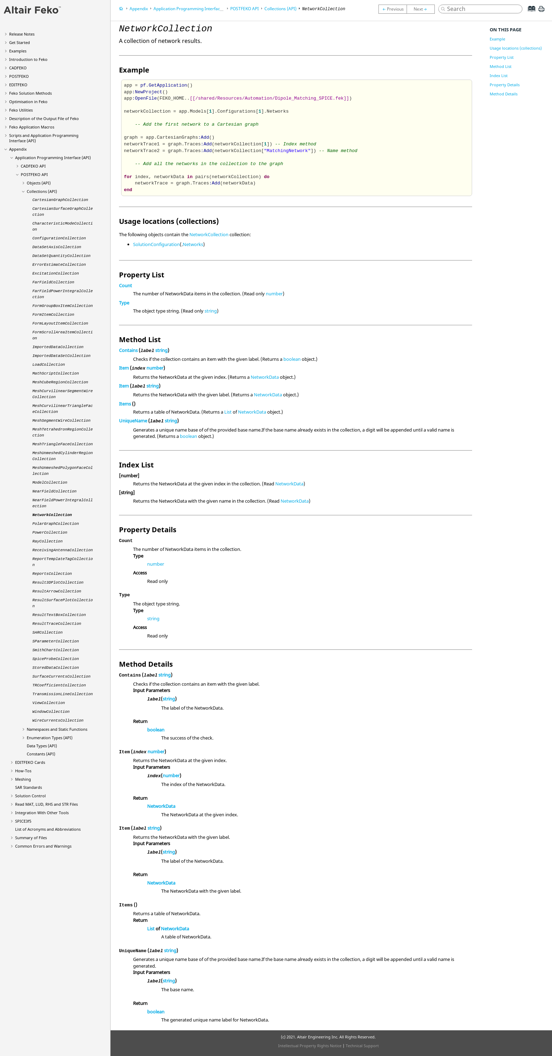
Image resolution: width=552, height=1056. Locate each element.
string (211, 311)
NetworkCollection (208, 234)
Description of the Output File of (44, 118)
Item (124, 368)
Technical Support (362, 1045)
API (33, 166)
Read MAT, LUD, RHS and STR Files (46, 804)
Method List (501, 66)
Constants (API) (41, 753)
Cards (30, 762)
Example (497, 39)
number (274, 293)
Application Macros (31, 127)
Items (125, 404)
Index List (499, 75)
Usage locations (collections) (516, 48)
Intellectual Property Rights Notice (309, 1045)
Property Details (505, 84)
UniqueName (133, 420)
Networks (193, 244)
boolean (292, 359)
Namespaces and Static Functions (57, 729)
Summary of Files (31, 837)
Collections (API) (42, 191)
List (228, 412)
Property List (502, 57)
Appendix (18, 149)
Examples (17, 51)
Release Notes (21, 34)
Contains (128, 350)
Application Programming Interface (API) (53, 157)
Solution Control (30, 795)
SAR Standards (28, 787)
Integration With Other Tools (42, 812)
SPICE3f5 (23, 821)
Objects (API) (39, 183)
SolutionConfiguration (156, 244)
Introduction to (28, 59)
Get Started (19, 42)
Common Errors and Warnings (43, 846)
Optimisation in (28, 101)
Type (124, 303)
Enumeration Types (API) (50, 737)
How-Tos (23, 770)
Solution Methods (30, 93)
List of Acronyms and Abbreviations (48, 829)
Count (125, 285)
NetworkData (265, 377)
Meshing (23, 779)
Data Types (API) (42, 745)
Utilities (21, 110)
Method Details (504, 93)
